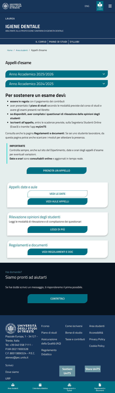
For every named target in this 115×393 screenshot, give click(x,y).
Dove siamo (12, 372)
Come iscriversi (73, 326)
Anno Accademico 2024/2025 (57, 84)
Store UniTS (93, 369)
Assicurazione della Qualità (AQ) (51, 341)
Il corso (41, 41)
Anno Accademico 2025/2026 (57, 74)
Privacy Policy (97, 339)
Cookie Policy (97, 346)
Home (9, 50)
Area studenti (22, 50)
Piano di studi (49, 333)
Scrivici (9, 365)
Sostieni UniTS (67, 371)
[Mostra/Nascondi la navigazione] (110, 6)
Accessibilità (96, 333)
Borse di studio (73, 333)
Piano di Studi (58, 41)
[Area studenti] (99, 6)
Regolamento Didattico (49, 352)
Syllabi (74, 41)
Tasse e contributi (75, 339)
